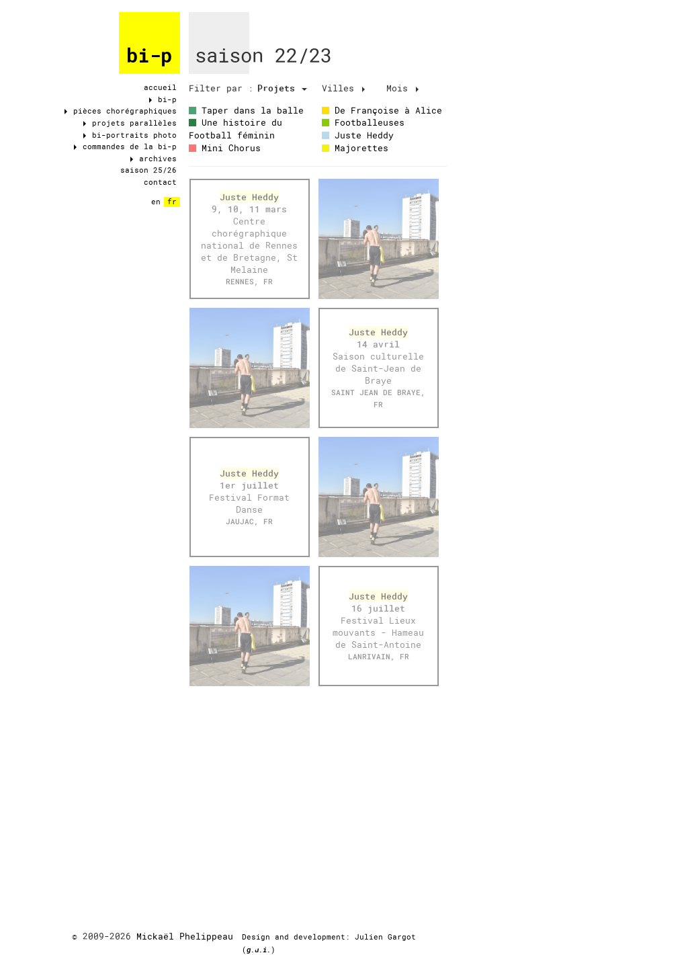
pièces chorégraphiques (120, 111)
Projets (282, 88)
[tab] (221, 88)
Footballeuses (363, 122)
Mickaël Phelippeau (184, 936)
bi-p (149, 56)
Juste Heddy (358, 135)
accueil (160, 87)
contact (160, 182)
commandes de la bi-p (125, 146)
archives (153, 158)
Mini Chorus (225, 148)
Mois (402, 88)
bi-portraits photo (130, 135)
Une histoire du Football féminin (235, 128)
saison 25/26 (148, 170)
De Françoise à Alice (382, 110)
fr (172, 201)
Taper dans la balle (246, 110)
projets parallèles (130, 123)
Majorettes (355, 148)
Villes (343, 88)
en (156, 201)
